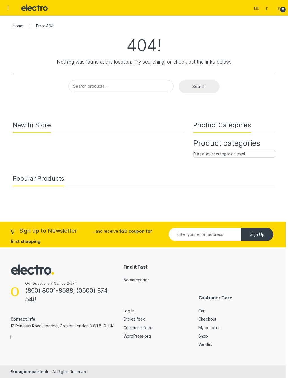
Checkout (207, 319)
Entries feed (135, 319)
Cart (202, 310)
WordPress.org (137, 336)
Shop (203, 336)
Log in (129, 310)
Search (257, 8)
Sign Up (257, 234)
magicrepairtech (31, 371)
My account (209, 327)
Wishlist (205, 344)
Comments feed (138, 327)
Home (18, 25)
